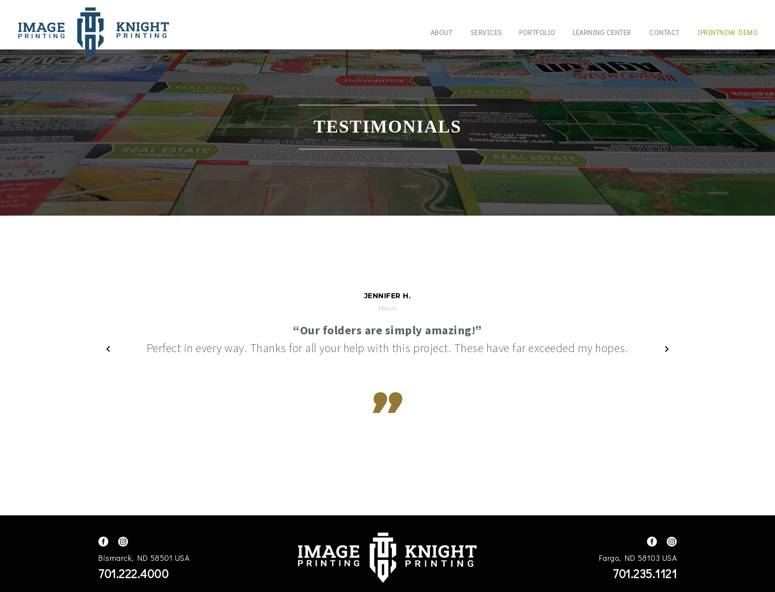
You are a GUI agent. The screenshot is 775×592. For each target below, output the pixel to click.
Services (486, 32)
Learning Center (601, 32)
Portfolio (537, 32)
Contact (664, 32)
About (442, 32)
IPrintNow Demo (727, 32)
